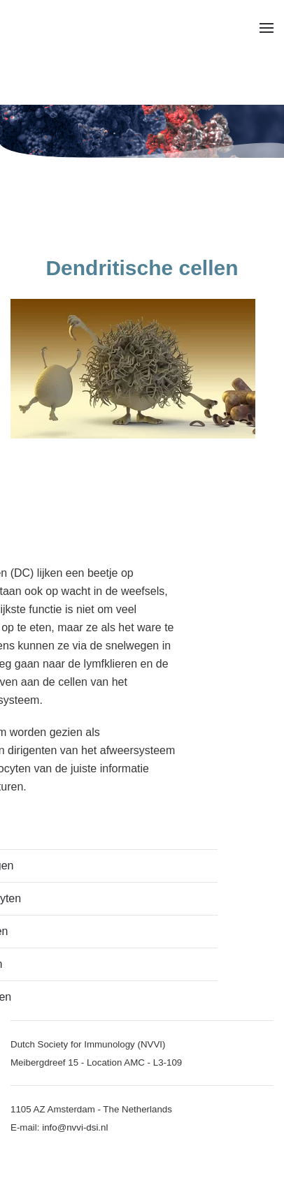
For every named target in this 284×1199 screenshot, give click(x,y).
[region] (142, 131)
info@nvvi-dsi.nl (75, 1127)
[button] (267, 28)
